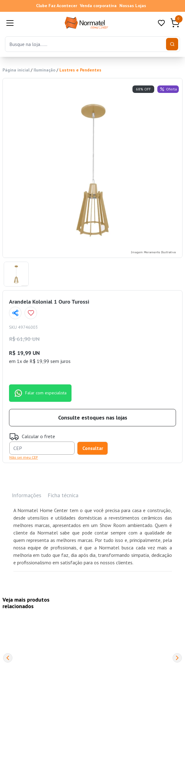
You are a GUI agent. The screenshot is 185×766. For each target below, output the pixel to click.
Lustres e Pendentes (80, 70)
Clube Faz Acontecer (56, 5)
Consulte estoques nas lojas (92, 417)
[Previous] (7, 658)
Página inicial (16, 70)
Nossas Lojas (132, 5)
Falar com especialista (40, 393)
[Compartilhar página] (15, 313)
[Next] (177, 658)
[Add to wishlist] (31, 313)
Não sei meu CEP (23, 457)
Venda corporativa (98, 5)
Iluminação (44, 70)
